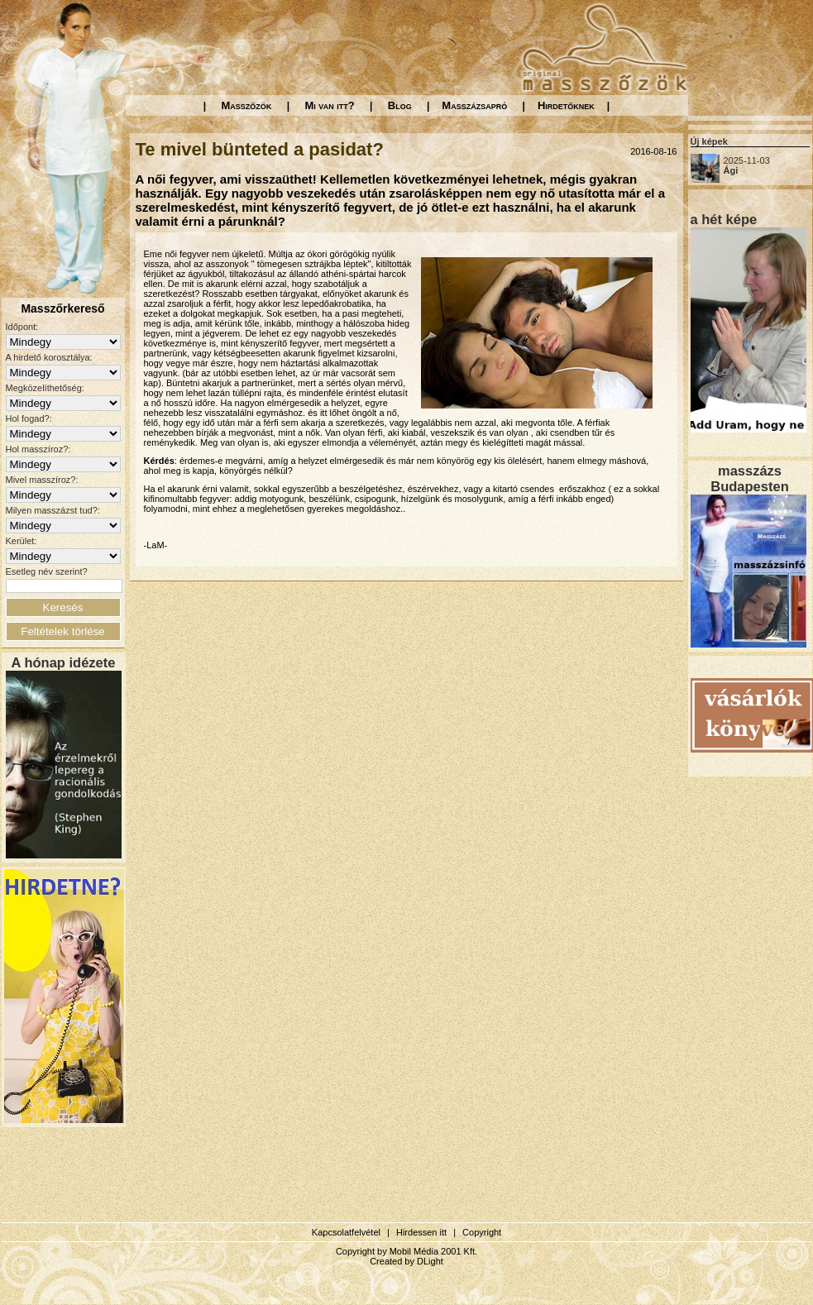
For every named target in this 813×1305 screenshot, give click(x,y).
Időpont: (22, 327)
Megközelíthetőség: (45, 388)
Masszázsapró (474, 105)
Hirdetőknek (566, 105)
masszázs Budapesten (749, 478)
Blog (400, 105)
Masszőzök (247, 105)
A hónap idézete (64, 662)
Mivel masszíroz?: (42, 480)
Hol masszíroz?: (38, 449)
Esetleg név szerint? (47, 571)
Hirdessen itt (421, 1232)
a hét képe (724, 219)
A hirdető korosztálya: (49, 357)
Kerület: (21, 541)
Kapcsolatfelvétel (346, 1232)
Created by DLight (406, 1261)
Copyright (481, 1232)
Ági (731, 170)
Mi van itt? (329, 105)
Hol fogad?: (29, 418)
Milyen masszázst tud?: (53, 510)
